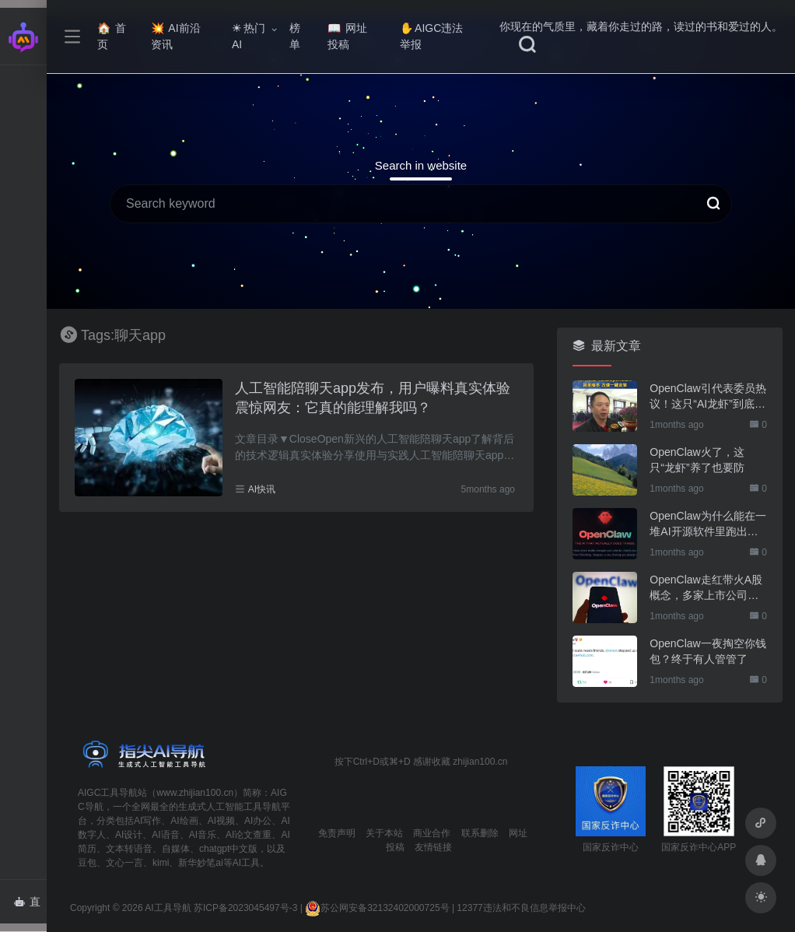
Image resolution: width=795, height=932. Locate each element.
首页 (111, 36)
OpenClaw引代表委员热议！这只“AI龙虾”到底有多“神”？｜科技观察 (707, 397)
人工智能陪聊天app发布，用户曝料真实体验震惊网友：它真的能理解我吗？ (372, 398)
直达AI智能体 (30, 906)
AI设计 (128, 834)
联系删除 (480, 833)
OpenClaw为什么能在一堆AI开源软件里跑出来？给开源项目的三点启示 (707, 524)
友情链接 (433, 847)
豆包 (87, 862)
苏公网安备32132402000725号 (377, 907)
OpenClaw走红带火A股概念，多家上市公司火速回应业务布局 (706, 588)
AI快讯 (261, 489)
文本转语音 (129, 848)
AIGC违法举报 (431, 36)
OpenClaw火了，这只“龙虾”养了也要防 (697, 460)
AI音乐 (202, 834)
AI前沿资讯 (175, 36)
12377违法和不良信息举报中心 (521, 907)
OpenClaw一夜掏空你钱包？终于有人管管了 (707, 651)
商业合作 (431, 833)
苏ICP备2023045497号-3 (245, 907)
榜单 (294, 36)
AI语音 (165, 834)
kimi (160, 862)
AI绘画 (184, 820)
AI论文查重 (248, 834)
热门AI (248, 36)
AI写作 (147, 820)
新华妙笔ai (200, 862)
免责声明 (336, 833)
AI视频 (221, 820)
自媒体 (176, 848)
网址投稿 (347, 36)
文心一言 (124, 862)
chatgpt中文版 (228, 848)
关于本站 (384, 833)
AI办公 (257, 820)
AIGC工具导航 (108, 792)
